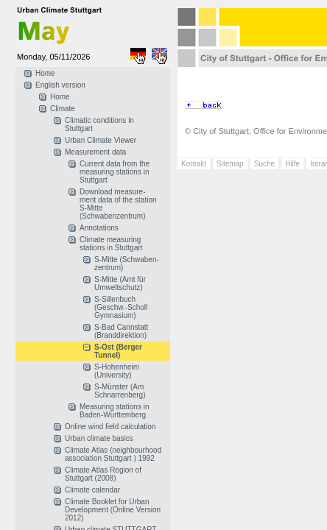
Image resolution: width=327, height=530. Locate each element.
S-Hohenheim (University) (116, 371)
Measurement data (95, 152)
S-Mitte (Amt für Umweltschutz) (120, 283)
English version (60, 85)
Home (45, 73)
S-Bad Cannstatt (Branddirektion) (121, 331)
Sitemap (230, 164)
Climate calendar (92, 490)
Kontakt (193, 164)
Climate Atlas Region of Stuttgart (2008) (103, 474)
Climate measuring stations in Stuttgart (111, 244)
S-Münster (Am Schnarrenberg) (119, 391)
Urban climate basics (99, 438)
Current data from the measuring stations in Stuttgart (115, 172)
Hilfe (292, 164)
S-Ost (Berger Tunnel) (118, 351)
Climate (62, 109)
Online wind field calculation (110, 427)
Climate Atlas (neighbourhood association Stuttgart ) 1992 (113, 454)
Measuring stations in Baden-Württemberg (115, 411)
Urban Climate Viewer (100, 140)
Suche (264, 164)
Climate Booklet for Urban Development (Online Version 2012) (113, 510)
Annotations (99, 228)
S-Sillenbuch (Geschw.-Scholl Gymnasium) (120, 307)
